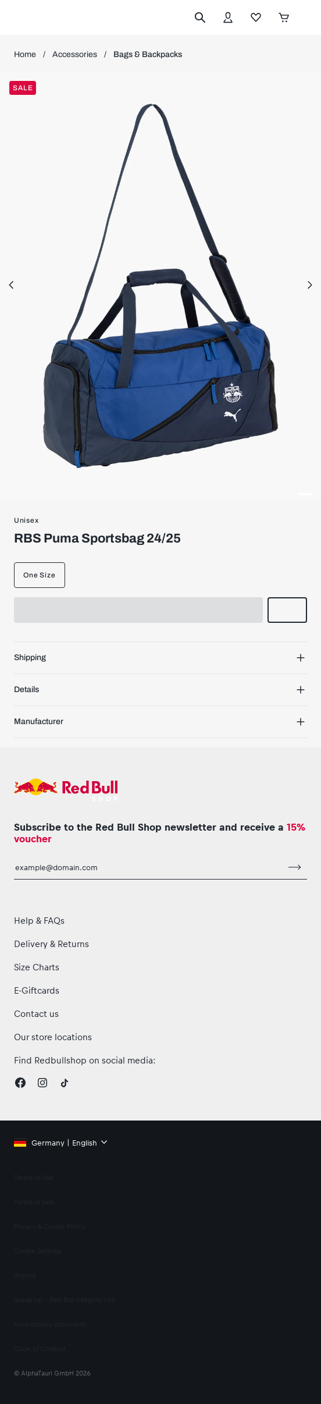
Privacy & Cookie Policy (49, 1226)
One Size (39, 575)
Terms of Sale (34, 1201)
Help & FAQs (39, 920)
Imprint (24, 1275)
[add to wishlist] (287, 610)
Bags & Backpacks (147, 54)
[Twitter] (64, 1082)
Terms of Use (34, 1177)
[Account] (228, 17)
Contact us (36, 1013)
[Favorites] (256, 17)
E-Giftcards (36, 990)
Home (25, 54)
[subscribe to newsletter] (295, 867)
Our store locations (53, 1037)
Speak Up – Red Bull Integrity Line (65, 1299)
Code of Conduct (40, 1348)
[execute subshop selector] (304, 17)
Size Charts (36, 967)
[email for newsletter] (148, 867)
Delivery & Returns (51, 943)
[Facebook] (20, 1082)
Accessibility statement (49, 1324)
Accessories (74, 54)
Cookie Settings (38, 1250)
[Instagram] (42, 1082)
